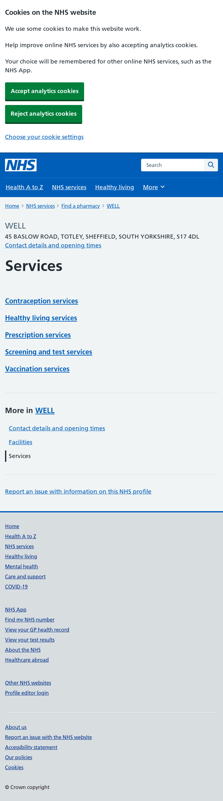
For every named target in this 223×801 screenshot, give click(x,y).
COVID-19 (16, 586)
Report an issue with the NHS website (48, 737)
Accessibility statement (31, 747)
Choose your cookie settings (44, 137)
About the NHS (23, 650)
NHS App (15, 609)
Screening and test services (48, 351)
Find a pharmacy (80, 206)
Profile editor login (27, 693)
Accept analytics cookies (44, 91)
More (154, 187)
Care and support (25, 576)
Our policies (18, 757)
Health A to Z (24, 187)
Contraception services (41, 300)
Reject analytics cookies (44, 113)
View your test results (29, 640)
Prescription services (38, 334)
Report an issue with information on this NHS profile (78, 491)
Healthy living (114, 187)
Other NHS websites (28, 683)
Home (12, 206)
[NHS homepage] (21, 165)
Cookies (14, 767)
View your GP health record (37, 630)
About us (15, 727)
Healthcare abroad (27, 660)
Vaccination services (37, 368)
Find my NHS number (29, 619)
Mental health (21, 566)
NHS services (69, 187)
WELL (113, 206)
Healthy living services (41, 317)
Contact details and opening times (53, 245)
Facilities (20, 442)
